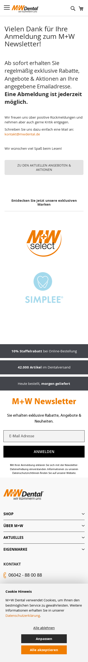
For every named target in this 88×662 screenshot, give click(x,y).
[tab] (44, 514)
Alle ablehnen (44, 627)
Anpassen (44, 638)
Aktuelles (13, 537)
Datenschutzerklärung (22, 615)
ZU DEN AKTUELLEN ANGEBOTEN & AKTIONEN (44, 167)
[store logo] (25, 9)
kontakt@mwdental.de (22, 134)
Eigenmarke (15, 549)
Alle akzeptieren (44, 649)
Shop (8, 513)
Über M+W (13, 525)
